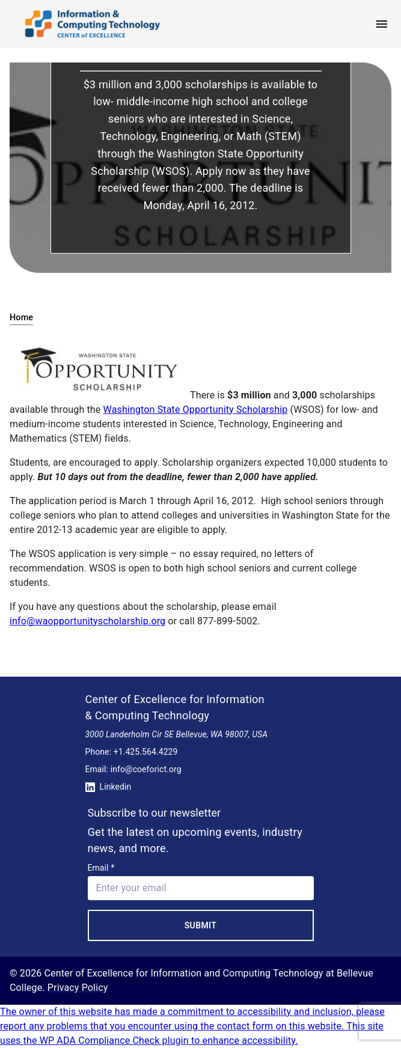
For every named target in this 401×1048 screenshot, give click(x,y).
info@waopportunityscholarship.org (87, 621)
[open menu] (382, 24)
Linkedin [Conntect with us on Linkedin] (108, 786)
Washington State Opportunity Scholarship (195, 409)
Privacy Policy (77, 987)
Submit (201, 925)
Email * (101, 868)
